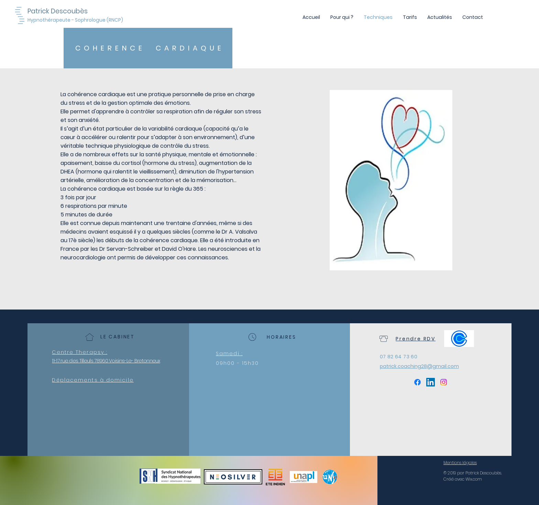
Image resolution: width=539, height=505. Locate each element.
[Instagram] (443, 382)
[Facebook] (417, 382)
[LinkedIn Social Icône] (430, 382)
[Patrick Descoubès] (65, 11)
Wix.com (473, 479)
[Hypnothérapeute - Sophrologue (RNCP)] (76, 20)
